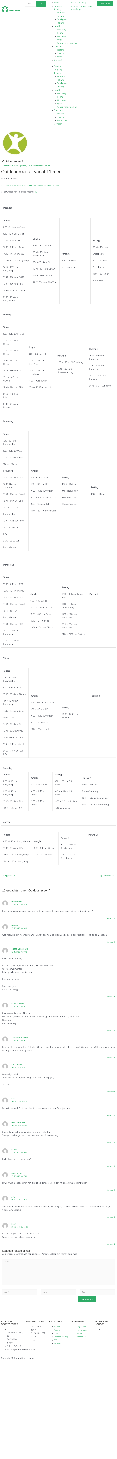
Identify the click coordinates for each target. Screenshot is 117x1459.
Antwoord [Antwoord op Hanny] (110, 1166)
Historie (60, 50)
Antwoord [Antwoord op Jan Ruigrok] (110, 1190)
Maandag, (5, 185)
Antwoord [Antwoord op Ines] (110, 1115)
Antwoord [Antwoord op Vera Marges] (110, 1092)
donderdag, (36, 185)
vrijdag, (45, 185)
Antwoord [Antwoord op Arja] (110, 1217)
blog (84, 3)
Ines (13, 1099)
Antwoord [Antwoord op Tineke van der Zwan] (110, 1057)
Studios (57, 3)
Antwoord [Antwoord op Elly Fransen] (110, 918)
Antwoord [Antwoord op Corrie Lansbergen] (110, 997)
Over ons (58, 47)
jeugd (83, 6)
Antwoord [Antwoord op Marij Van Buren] (110, 1142)
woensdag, (24, 185)
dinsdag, (15, 185)
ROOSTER (75, 3)
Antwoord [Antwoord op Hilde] (110, 1244)
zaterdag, (53, 185)
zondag (62, 185)
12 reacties (7, 166)
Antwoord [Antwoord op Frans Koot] (110, 942)
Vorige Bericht (8, 876)
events (74, 6)
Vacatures (62, 57)
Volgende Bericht (107, 876)
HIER (37, 192)
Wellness (61, 36)
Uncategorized (22, 166)
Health (57, 26)
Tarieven (61, 53)
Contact (58, 60)
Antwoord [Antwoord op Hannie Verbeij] (110, 1030)
